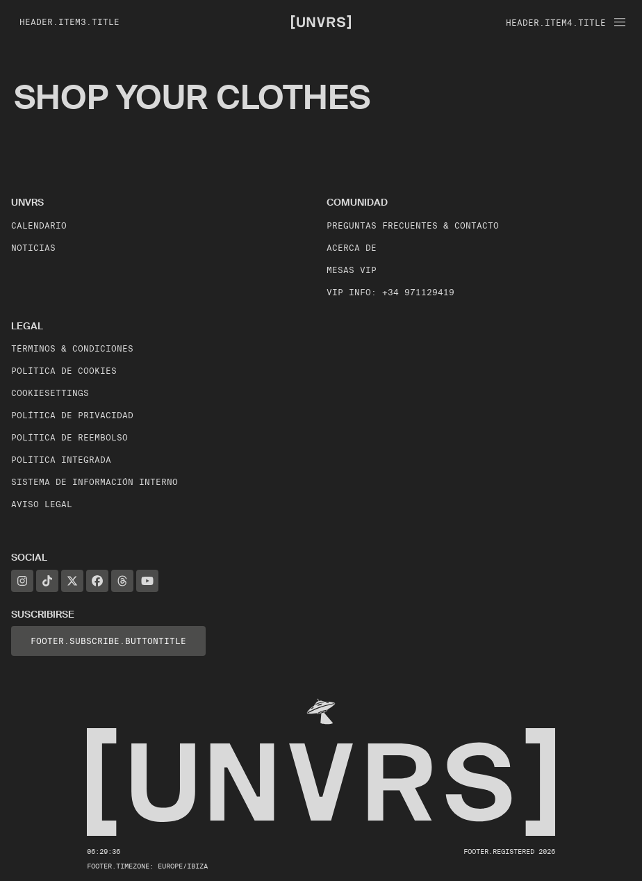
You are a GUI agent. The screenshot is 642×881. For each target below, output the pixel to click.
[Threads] (122, 581)
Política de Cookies (64, 370)
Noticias (33, 247)
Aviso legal (41, 504)
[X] (72, 581)
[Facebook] (97, 581)
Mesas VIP (352, 269)
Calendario (39, 225)
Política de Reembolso (69, 437)
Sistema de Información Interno (94, 481)
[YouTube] (147, 581)
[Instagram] (22, 581)
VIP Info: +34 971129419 (390, 292)
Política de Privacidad (72, 415)
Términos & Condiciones (72, 348)
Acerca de (352, 247)
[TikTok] (47, 581)
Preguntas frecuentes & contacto (413, 225)
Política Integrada (61, 459)
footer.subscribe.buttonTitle (108, 640)
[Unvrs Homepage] (321, 21)
